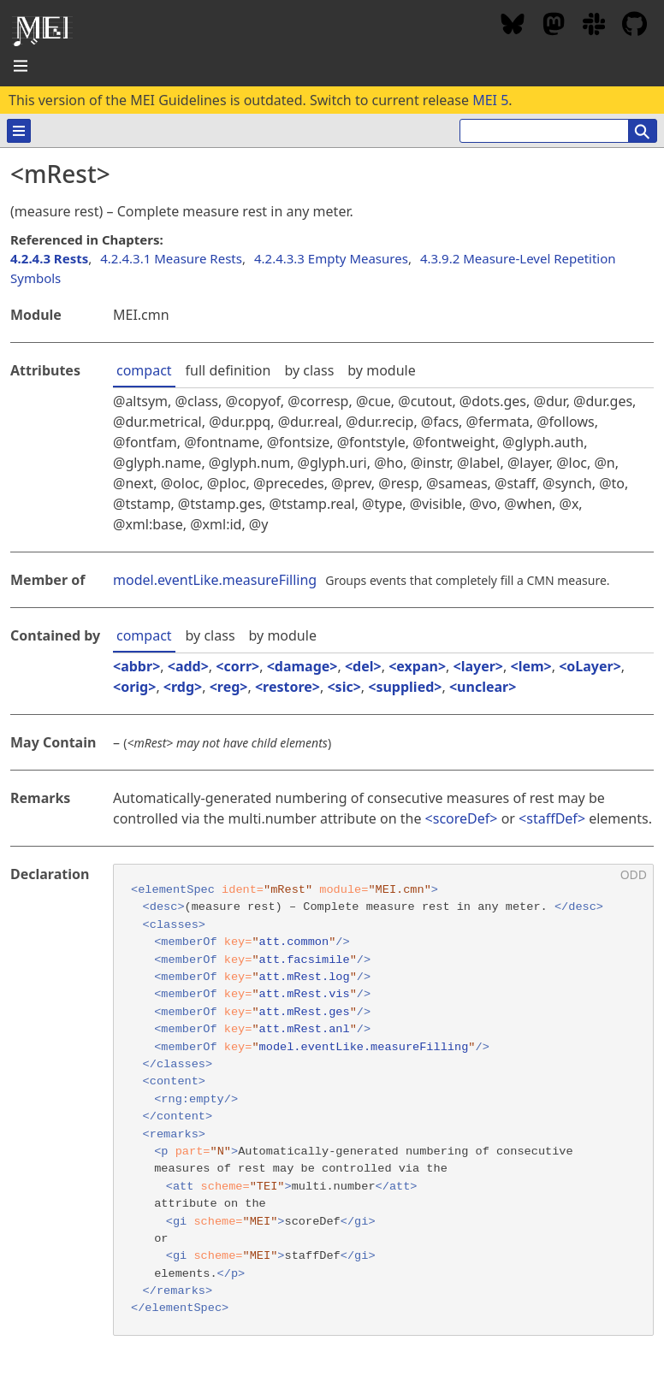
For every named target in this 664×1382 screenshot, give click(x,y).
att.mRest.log (304, 977)
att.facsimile (304, 960)
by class (309, 370)
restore (287, 686)
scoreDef (461, 818)
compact (144, 370)
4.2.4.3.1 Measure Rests (171, 258)
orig (134, 686)
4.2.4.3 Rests (49, 258)
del (363, 666)
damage (302, 666)
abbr (136, 666)
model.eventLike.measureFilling (215, 579)
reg (228, 686)
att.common (294, 942)
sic (344, 686)
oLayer (589, 666)
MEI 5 (490, 100)
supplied (405, 686)
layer (478, 666)
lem (531, 666)
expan (417, 666)
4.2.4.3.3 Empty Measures (331, 258)
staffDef (552, 818)
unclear (482, 686)
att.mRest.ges (304, 1012)
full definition (228, 370)
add (188, 666)
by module (381, 370)
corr (237, 666)
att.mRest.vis (304, 994)
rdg (182, 686)
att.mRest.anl (304, 1029)
